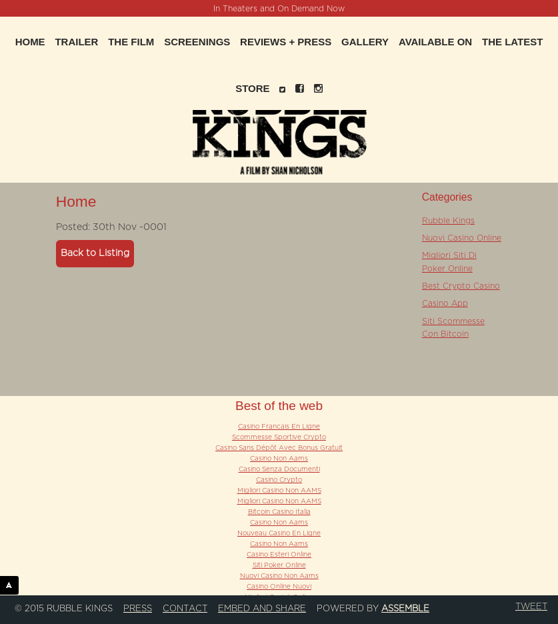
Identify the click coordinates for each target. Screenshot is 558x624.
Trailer (76, 41)
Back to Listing (95, 253)
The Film (131, 41)
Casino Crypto (279, 480)
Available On (435, 41)
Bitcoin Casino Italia (279, 512)
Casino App (445, 303)
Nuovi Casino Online (461, 238)
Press (137, 609)
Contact (185, 609)
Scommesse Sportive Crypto (279, 437)
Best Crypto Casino (461, 286)
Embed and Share (262, 609)
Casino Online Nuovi (279, 586)
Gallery (365, 41)
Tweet (531, 607)
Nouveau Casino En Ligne (279, 533)
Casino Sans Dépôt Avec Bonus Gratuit (279, 448)
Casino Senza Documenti (279, 469)
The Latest (512, 41)
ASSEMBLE (12, 585)
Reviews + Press (285, 41)
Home (30, 41)
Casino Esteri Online (279, 554)
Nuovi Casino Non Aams (279, 576)
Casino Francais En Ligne (279, 426)
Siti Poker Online (279, 565)
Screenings (197, 41)
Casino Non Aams (279, 458)
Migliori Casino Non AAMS (279, 490)
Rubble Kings (448, 221)
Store (252, 88)
